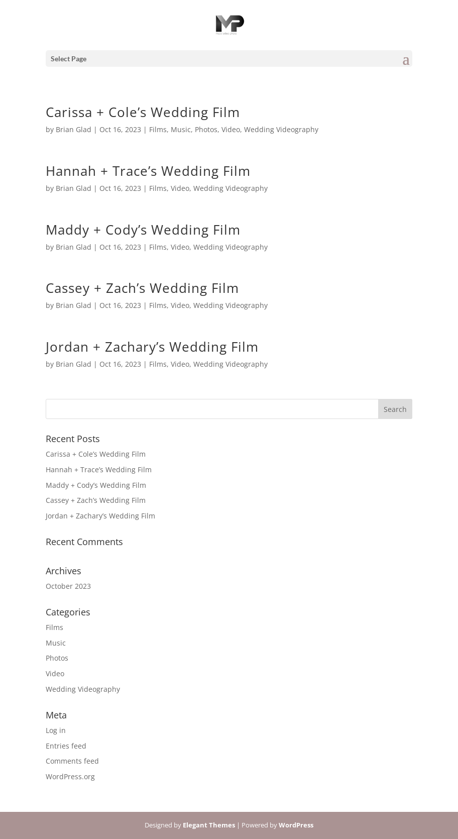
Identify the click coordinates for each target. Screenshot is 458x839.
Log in (56, 730)
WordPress (296, 824)
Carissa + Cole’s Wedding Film (143, 112)
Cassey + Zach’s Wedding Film (142, 288)
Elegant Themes (209, 824)
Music (181, 129)
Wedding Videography (281, 129)
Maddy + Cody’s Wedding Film (143, 230)
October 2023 (68, 586)
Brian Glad (73, 129)
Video (230, 129)
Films (158, 129)
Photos (206, 129)
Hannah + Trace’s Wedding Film (148, 171)
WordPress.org (70, 776)
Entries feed (66, 746)
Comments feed (72, 761)
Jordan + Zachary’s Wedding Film (152, 347)
